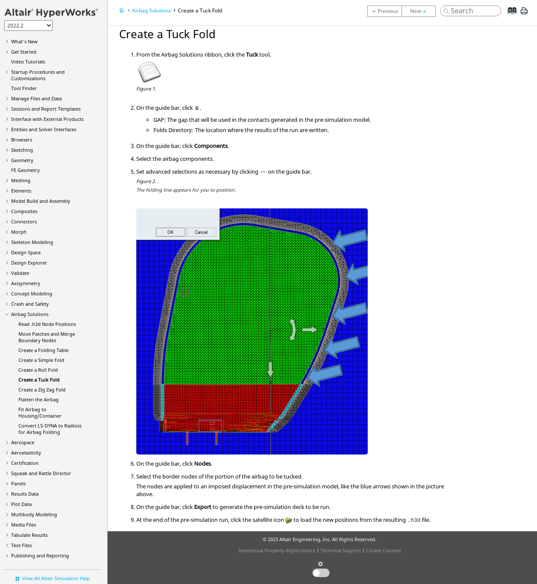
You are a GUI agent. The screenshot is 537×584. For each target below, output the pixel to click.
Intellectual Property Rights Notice (276, 550)
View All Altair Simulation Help (56, 578)
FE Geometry (25, 170)
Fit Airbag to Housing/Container (40, 412)
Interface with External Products (47, 119)
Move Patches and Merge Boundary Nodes (46, 337)
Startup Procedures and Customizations (38, 75)
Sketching (22, 150)
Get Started (23, 51)
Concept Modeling (31, 293)
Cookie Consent (383, 550)
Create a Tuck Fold (39, 379)
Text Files (21, 545)
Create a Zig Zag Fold (42, 389)
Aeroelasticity (26, 452)
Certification (25, 463)
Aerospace (22, 442)
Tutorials (28, 61)
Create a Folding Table (43, 350)
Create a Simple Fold (41, 360)
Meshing (20, 180)
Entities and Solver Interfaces (43, 129)
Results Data (25, 494)
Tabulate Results (29, 535)
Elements (21, 190)
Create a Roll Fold (38, 370)
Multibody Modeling (34, 514)
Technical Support (341, 550)
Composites (24, 211)
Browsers (21, 139)
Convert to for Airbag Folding (49, 428)
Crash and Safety (30, 304)
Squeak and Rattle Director (41, 473)
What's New (24, 41)
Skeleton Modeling (32, 242)
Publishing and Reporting (40, 555)
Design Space (26, 252)
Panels (18, 483)
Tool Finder (24, 88)
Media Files (23, 524)
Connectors (24, 221)
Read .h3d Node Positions (47, 324)
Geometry (22, 160)
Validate (20, 273)
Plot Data (21, 504)
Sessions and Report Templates (46, 108)
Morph (19, 232)
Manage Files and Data (36, 98)
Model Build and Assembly (40, 201)
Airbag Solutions (29, 314)
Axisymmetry (25, 283)
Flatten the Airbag (38, 399)
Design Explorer (29, 262)
